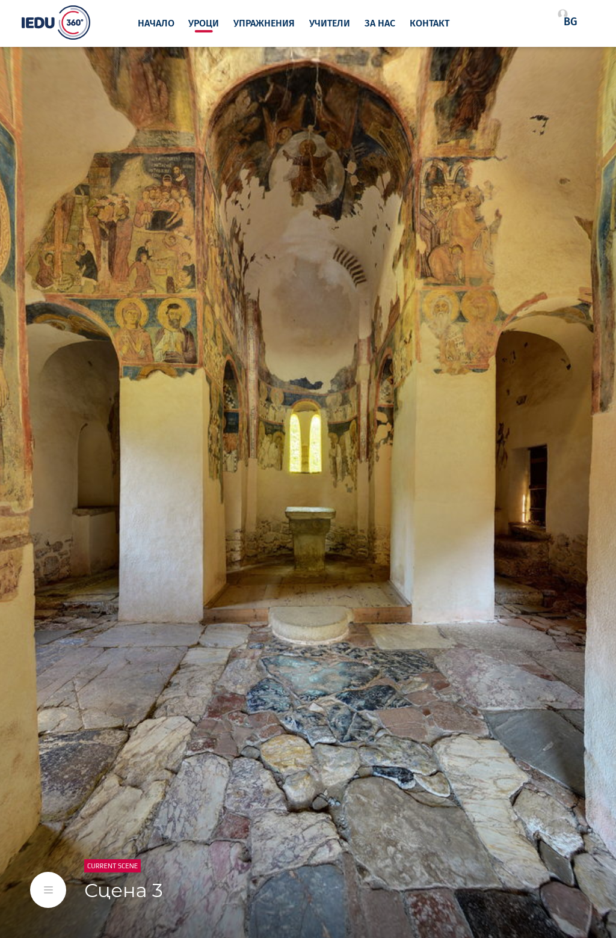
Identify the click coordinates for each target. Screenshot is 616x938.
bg (570, 21)
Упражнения (264, 23)
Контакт (429, 23)
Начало (156, 23)
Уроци (203, 23)
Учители (329, 23)
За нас (380, 23)
